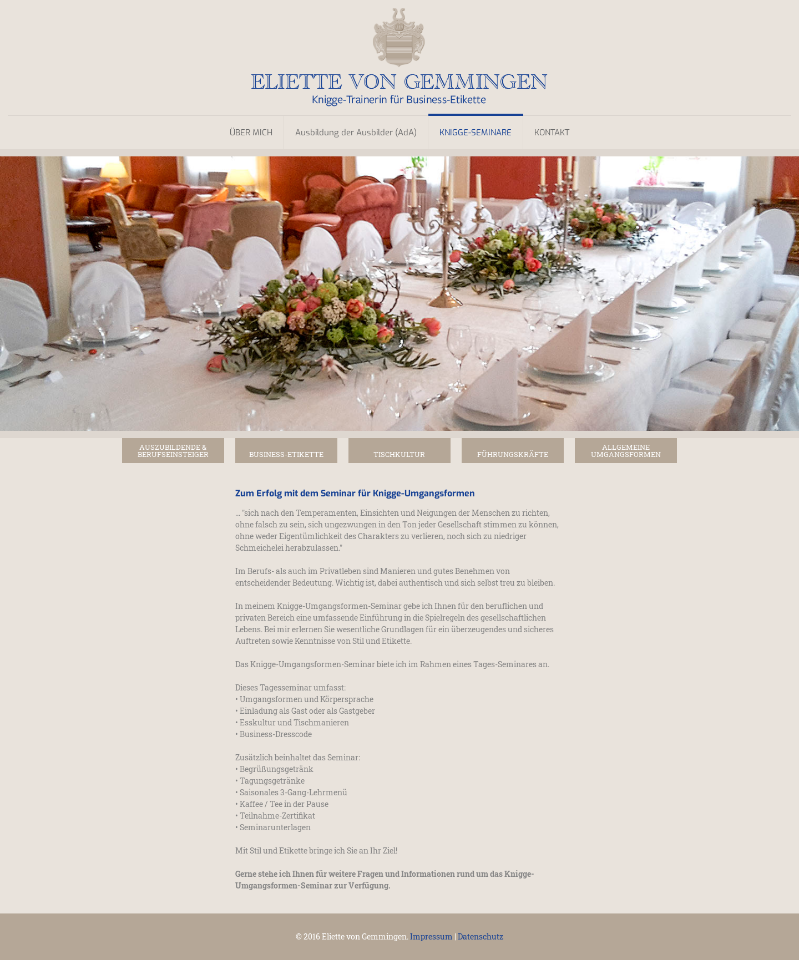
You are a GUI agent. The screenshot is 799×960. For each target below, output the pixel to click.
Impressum (431, 936)
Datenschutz (480, 936)
